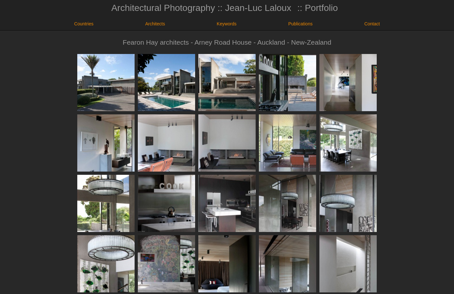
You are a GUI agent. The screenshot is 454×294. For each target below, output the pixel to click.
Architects (155, 23)
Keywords (226, 23)
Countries (83, 23)
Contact (372, 23)
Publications (300, 23)
